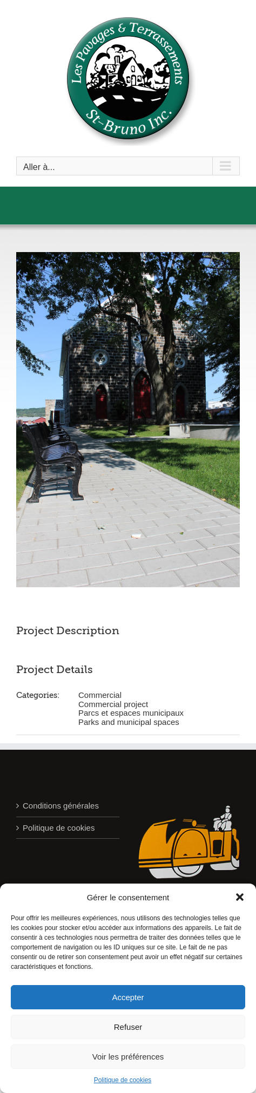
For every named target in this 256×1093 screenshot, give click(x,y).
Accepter (128, 997)
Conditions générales (61, 805)
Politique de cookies (123, 1080)
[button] (239, 897)
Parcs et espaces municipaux (131, 712)
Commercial (100, 695)
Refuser (128, 1026)
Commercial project (113, 704)
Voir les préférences (128, 1056)
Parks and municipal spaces (128, 722)
